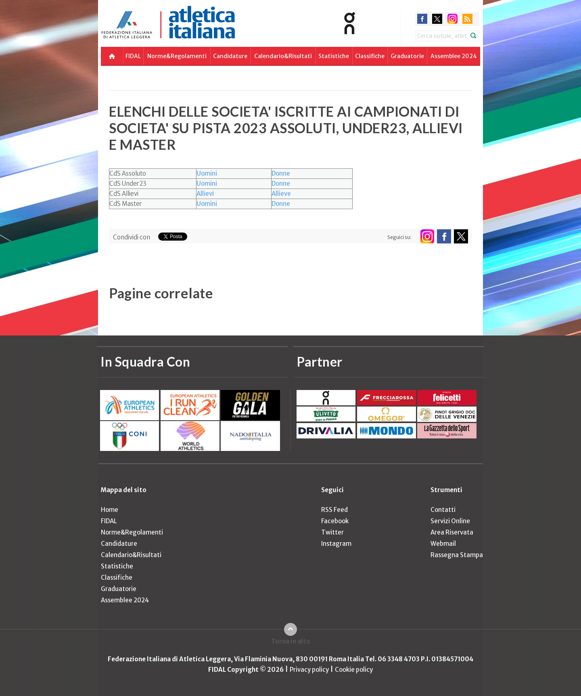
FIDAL (133, 56)
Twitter (332, 532)
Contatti (443, 510)
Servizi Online (450, 521)
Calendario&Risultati (283, 56)
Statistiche (333, 56)
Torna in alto (290, 641)
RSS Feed (334, 510)
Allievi (205, 193)
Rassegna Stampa (457, 555)
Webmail (443, 543)
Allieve (281, 193)
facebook (422, 19)
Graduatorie (407, 56)
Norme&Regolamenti (177, 56)
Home (109, 510)
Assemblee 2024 (454, 56)
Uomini (206, 173)
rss (467, 19)
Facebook (335, 521)
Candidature (230, 56)
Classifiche (370, 56)
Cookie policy (354, 669)
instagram (452, 19)
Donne (281, 173)
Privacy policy (309, 669)
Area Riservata (452, 532)
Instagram (336, 543)
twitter (437, 19)
